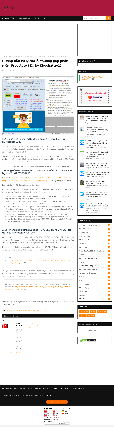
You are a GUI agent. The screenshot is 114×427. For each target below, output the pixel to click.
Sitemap (22, 388)
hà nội (93, 311)
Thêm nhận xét (15, 352)
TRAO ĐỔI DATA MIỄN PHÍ (57, 402)
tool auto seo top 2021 (35, 310)
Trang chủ (5, 56)
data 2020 (95, 232)
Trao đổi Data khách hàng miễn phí (39, 388)
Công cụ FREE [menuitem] (8, 18)
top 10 (95, 295)
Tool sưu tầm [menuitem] (40, 18)
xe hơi (95, 262)
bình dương (84, 311)
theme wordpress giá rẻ (95, 273)
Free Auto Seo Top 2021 (61, 388)
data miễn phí (95, 240)
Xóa (20, 348)
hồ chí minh (102, 311)
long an (82, 315)
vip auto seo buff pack (95, 269)
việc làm (95, 291)
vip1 (11, 56)
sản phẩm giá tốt (95, 229)
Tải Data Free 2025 (78, 388)
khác (95, 255)
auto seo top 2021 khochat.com (17, 310)
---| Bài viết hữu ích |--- (9, 388)
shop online (95, 284)
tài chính (95, 247)
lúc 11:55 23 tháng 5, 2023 (19, 331)
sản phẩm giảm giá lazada (95, 225)
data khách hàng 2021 (95, 266)
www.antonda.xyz (19, 325)
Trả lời (17, 347)
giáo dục (95, 280)
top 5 (95, 299)
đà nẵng (91, 315)
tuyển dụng (95, 288)
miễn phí (95, 243)
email (95, 277)
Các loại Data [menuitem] (24, 18)
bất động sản (95, 236)
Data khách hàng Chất (43, 395)
